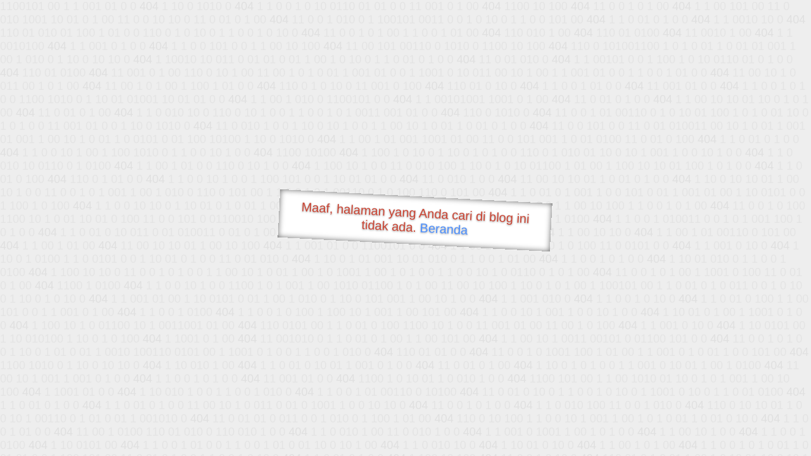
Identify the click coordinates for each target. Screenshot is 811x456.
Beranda (443, 228)
